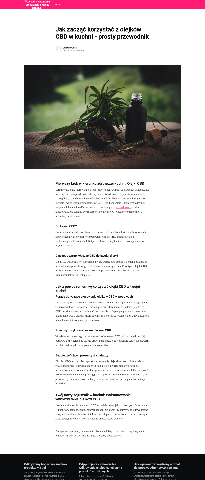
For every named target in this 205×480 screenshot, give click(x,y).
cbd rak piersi (123, 207)
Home (58, 4)
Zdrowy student (70, 48)
